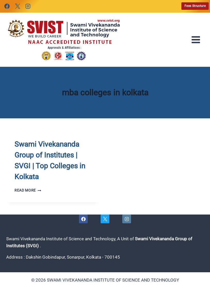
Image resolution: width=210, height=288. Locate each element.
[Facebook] (7, 6)
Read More (27, 190)
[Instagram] (28, 6)
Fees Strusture (195, 6)
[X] (17, 6)
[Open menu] (197, 40)
